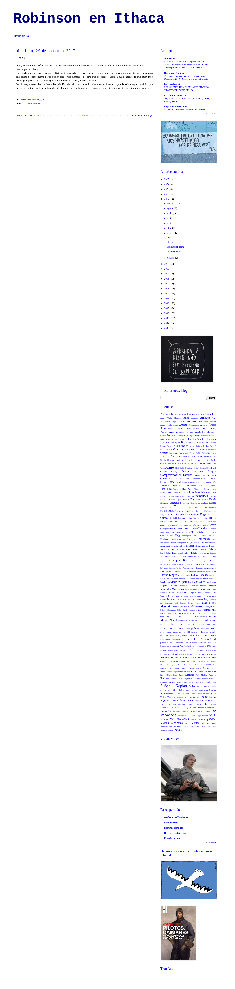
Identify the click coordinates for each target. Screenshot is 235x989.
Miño (198, 610)
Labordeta (164, 568)
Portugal (174, 654)
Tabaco (212, 693)
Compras (212, 471)
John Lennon (177, 556)
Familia (179, 507)
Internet (174, 549)
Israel (180, 553)
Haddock (203, 528)
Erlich (197, 499)
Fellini (213, 507)
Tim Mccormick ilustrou (183, 704)
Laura (163, 571)
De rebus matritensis (175, 833)
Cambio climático (208, 449)
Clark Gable (179, 468)
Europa (212, 503)
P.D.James (200, 636)
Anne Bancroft (210, 422)
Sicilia (181, 690)
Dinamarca (198, 489)
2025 (167, 179)
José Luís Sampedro (208, 556)
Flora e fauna (195, 511)
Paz (204, 646)
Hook (214, 539)
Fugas (203, 514)
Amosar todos (211, 114)
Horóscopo (164, 543)
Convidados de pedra (205, 475)
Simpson (212, 690)
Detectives (177, 489)
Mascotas (37, 103)
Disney (206, 489)
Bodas (184, 442)
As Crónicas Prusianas (176, 817)
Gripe (173, 528)
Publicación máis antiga (140, 115)
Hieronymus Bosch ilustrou (194, 535)
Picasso (163, 650)
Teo (167, 701)
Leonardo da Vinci (202, 572)
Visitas (195, 722)
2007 (167, 308)
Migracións (211, 606)
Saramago (200, 682)
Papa (172, 642)
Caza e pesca (195, 456)
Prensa (205, 654)
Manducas (178, 589)
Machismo (165, 582)
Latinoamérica (210, 568)
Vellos (173, 719)
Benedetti (205, 435)
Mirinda (206, 609)
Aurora (212, 428)
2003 (167, 328)
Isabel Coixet (165, 553)
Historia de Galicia (174, 73)
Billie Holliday (166, 439)
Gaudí (196, 518)
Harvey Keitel (197, 532)
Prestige (212, 654)
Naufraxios (204, 620)
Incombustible (210, 543)
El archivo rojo (172, 838)
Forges (163, 514)
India (176, 546)
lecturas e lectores (174, 571)
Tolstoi (163, 708)
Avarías (173, 432)
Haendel (213, 529)
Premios (196, 654)
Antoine (183, 424)
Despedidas (166, 489)
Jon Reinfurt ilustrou (191, 556)
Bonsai (205, 442)
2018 (167, 194)
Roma (194, 671)
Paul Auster (185, 646)
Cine (170, 467)
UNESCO (186, 711)
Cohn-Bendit (211, 468)
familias (190, 507)
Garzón (181, 518)
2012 (167, 283)
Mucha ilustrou (185, 617)
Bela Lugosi (189, 435)
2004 (167, 323)
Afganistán (181, 414)
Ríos (214, 665)
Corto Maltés (211, 479)
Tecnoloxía (178, 697)
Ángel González (178, 422)
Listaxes (203, 575)
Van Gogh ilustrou (200, 716)
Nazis (213, 620)
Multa (196, 616)
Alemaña (177, 418)
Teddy (204, 696)
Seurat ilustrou (210, 686)
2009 (167, 298)
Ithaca (193, 552)
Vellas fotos (165, 719)
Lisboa (194, 575)
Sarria (206, 682)
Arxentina (172, 429)
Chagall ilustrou (193, 460)
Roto (214, 671)
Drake (162, 492)
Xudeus (171, 730)
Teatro (170, 697)
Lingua (173, 575)
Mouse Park (172, 617)
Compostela (199, 471)
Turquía (163, 711)
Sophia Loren (190, 694)
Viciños (212, 719)
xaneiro (171, 257)
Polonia (201, 650)
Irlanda (212, 549)
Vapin (212, 715)
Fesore (177, 511)
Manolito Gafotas (168, 593)
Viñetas (178, 722)
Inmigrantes (203, 546)
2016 (167, 264)
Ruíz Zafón (178, 675)
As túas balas (171, 822)
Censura (170, 460)
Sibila (174, 690)
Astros (188, 428)
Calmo (190, 449)
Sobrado (169, 694)
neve (185, 625)
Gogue (174, 525)
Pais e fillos (192, 639)
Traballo (192, 708)
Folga (204, 511)
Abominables (168, 414)
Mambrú (212, 585)
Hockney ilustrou (178, 539)
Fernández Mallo (167, 511)
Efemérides (201, 496)
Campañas (173, 453)
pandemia (164, 643)
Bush (212, 446)
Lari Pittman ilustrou (187, 568)
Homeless (191, 539)
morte (163, 616)
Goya (180, 525)
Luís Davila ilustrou (177, 579)
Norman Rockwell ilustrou (172, 628)
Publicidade (196, 657)
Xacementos (205, 726)
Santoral (172, 682)
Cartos (174, 456)
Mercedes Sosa (186, 606)
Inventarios (185, 549)
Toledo (213, 704)
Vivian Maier (205, 723)
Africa (201, 414)
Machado (212, 579)
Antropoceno (194, 425)
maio (170, 223)
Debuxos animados (171, 485)
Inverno (195, 549)
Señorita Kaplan (173, 686)
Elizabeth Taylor (174, 499)
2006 (167, 313)
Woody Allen (194, 726)
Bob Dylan (175, 442)
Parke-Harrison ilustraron (195, 643)
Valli (189, 716)
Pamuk (213, 639)
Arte (163, 428)
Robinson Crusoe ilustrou (191, 668)
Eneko (186, 499)
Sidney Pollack (191, 690)
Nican (201, 624)
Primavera (165, 657)
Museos (212, 616)
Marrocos (200, 596)
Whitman (164, 726)
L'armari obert (172, 84)
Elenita (169, 242)
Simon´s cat (203, 690)
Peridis (213, 646)
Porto (214, 650)
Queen (163, 661)
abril (169, 228)
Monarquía (199, 613)
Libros (164, 575)
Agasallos (210, 414)
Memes (212, 603)
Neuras (176, 624)
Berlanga (212, 435)
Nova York (204, 629)
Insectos (212, 546)
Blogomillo (198, 439)
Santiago (163, 682)
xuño (170, 218)
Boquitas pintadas (173, 828)
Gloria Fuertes (166, 525)
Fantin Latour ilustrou (202, 507)
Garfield (173, 518)
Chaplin (205, 460)
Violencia (187, 723)
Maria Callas (210, 593)
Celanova (207, 456)
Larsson (199, 568)
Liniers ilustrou (184, 575)
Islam (174, 553)
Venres (180, 719)
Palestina (205, 639)
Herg (177, 535)
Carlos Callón (195, 453)
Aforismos (192, 414)
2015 (167, 268)
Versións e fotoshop (199, 719)
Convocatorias (167, 478)
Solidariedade (178, 694)
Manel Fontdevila (208, 589)
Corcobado (180, 479)
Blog (189, 439)
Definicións (191, 485)
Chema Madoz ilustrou (184, 463)
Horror (173, 543)
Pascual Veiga (165, 646)
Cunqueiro (192, 482)
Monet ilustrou (210, 613)
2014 (167, 273)
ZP (182, 730)
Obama (182, 632)
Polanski (183, 650)
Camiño (164, 453)
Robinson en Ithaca (89, 19)
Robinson (175, 668)
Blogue (164, 442)
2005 (167, 318)
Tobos (205, 704)
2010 (167, 293)
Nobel (208, 625)
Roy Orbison (166, 675)
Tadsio (163, 697)
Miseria (171, 613)
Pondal (208, 650)
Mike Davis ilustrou (186, 610)
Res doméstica (195, 664)
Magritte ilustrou (168, 585)
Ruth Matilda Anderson (206, 675)
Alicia (186, 417)
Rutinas (164, 678)
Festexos (185, 511)
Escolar (205, 499)
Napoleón (181, 620)
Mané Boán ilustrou (192, 589)
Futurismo (212, 515)
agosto (170, 208)
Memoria (165, 606)
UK (173, 711)
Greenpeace (165, 529)
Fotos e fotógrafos (176, 514)
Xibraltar (163, 730)
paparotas (180, 643)
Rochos (206, 668)
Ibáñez (196, 543)
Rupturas (189, 674)
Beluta (197, 435)
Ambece (205, 417)
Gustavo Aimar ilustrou (187, 528)
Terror (190, 700)
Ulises (178, 711)
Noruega (189, 629)
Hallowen (169, 532)
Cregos (163, 482)
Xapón (213, 726)
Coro (187, 478)
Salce (180, 678)
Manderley (165, 589)
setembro (172, 203)
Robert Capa (165, 668)
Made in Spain (178, 582)
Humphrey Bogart (184, 543)
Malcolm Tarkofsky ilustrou (193, 586)
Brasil (176, 446)
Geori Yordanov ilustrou (178, 521)
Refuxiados (182, 665)
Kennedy (182, 564)
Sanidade (212, 679)
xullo (170, 213)
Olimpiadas (211, 632)
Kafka (168, 561)
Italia (186, 553)
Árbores (203, 425)
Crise (171, 482)
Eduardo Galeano (167, 496)
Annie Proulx (166, 425)
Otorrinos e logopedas (176, 636)
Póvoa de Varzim (185, 654)
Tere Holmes (178, 700)
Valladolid (182, 716)
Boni (199, 442)
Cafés (169, 449)
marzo (170, 233)
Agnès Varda (166, 418)
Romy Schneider (204, 672)
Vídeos (164, 722)
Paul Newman (196, 646)
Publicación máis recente (29, 115)
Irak (202, 549)
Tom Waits (172, 708)
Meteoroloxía (198, 606)
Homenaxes (203, 539)
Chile (214, 463)
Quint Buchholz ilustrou (175, 661)
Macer (205, 578)
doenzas (213, 489)
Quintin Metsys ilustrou (195, 661)
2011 (167, 288)
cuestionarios (181, 482)
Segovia (212, 682)
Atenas (204, 428)
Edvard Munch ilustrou (184, 496)
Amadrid (194, 418)
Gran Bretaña (202, 525)
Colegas (174, 471)
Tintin (198, 704)
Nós (196, 628)
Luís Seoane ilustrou (194, 579)
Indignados (184, 546)
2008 (167, 303)
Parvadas (212, 642)
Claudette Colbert (192, 468)
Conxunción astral (175, 246)
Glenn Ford (211, 521)
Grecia (212, 525)
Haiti (162, 532)
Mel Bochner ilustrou (184, 603)
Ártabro (212, 424)
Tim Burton (166, 704)
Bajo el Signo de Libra (176, 106)
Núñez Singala (172, 632)
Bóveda (170, 446)
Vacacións (168, 715)
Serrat (199, 686)
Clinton (203, 468)
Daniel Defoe (210, 482)
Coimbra (164, 471)
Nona (214, 625)
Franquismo (193, 514)
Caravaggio (184, 453)
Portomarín (164, 654)
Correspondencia (197, 478)
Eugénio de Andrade (199, 503)
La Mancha (211, 564)
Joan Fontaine (165, 556)
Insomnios (165, 549)
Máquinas (182, 592)
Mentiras (175, 606)
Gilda (191, 521)
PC (208, 646)
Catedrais (183, 456)
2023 (167, 189)
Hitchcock (165, 539)
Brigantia (183, 446)
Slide (163, 693)
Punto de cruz (209, 657)
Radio (207, 661)
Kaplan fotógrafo (197, 560)
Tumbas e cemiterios (206, 708)
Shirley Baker (166, 690)
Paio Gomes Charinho (170, 639)
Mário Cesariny (190, 596)
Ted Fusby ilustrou (191, 697)
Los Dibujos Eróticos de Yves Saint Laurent (184, 109)
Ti (215, 700)
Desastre (212, 485)
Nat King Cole (191, 620)
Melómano (201, 603)
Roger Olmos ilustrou (181, 672)
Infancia (193, 546)
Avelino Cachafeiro (186, 432)
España (212, 499)
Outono (191, 635)
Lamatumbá (173, 568)
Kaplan (177, 560)
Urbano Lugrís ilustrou (200, 711)
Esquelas (164, 503)
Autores (164, 432)
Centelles (180, 460)
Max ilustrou (198, 599)
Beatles (181, 435)
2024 (167, 184)
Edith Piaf (212, 492)
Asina (180, 428)
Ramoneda (164, 665)
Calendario (179, 449)
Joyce (162, 561)
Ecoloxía (184, 492)
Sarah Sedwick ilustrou (186, 682)
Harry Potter (186, 532)
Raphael (173, 665)
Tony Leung (183, 708)
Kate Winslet (172, 564)
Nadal (173, 620)
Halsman (176, 532)
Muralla (203, 616)
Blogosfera (211, 439)
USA (214, 711)
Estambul (174, 503)
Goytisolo (187, 525)
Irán (206, 549)
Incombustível (166, 546)
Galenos (164, 518)
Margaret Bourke (196, 593)
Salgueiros (188, 679)
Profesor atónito (180, 657)
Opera (162, 636)
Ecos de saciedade (198, 492)
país (182, 639)
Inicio (85, 115)
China (163, 468)
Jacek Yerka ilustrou (207, 553)
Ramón (213, 661)
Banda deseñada (202, 432)
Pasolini (175, 646)
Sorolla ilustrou (202, 694)
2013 (167, 278)
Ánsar (175, 425)
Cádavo (163, 450)
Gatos (29, 103)
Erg (192, 499)
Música (164, 620)
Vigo (171, 723)
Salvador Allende (200, 679)
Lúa (167, 579)
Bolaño (192, 442)
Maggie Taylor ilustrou (206, 582)
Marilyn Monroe (167, 596)
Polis (192, 650)
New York (192, 625)
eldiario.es (169, 58)
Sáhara (173, 679)
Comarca (186, 471)
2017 (167, 199)
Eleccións (212, 496)
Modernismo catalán (184, 613)
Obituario (192, 632)
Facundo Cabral (166, 507)
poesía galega (173, 650)
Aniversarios (194, 421)
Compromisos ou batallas (176, 475)
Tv (170, 711)
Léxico (213, 571)
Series (192, 686)
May (206, 599)
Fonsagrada (211, 511)
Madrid (191, 582)
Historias (212, 535)
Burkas (206, 446)
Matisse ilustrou (184, 599)
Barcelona (172, 435)
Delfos (202, 485)
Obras (202, 632)
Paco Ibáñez (210, 636)
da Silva (201, 482)
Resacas (207, 665)
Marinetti (179, 596)
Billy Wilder (179, 439)
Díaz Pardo (187, 489)
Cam (197, 449)
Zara (177, 729)
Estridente (184, 503)
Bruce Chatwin (195, 446)
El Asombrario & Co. (175, 95)
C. (215, 446)
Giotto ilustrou (200, 521)
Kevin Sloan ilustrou (196, 564)
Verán (187, 719)
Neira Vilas (165, 625)
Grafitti (194, 525)
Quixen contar (173, 251)
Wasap (213, 723)
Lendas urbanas (189, 572)
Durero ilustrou (173, 492)
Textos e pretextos (203, 700)
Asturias (195, 429)
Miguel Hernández (168, 610)
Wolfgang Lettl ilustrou (178, 726)
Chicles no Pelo (203, 463)
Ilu (202, 542)
